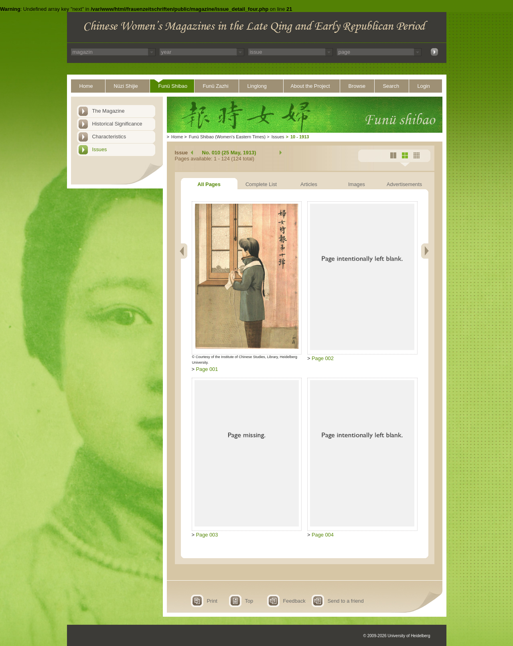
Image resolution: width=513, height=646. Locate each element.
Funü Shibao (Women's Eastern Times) (227, 136)
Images (356, 184)
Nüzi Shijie (126, 86)
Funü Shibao (173, 86)
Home (86, 86)
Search (391, 86)
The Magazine (108, 111)
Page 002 (323, 358)
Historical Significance (117, 124)
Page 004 (323, 535)
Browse (357, 86)
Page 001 (207, 369)
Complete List (261, 184)
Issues (99, 149)
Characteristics (109, 137)
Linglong (257, 86)
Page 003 (207, 535)
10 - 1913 (299, 136)
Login (424, 86)
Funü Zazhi (216, 86)
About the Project (310, 86)
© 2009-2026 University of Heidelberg (396, 636)
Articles (308, 184)
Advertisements (404, 184)
